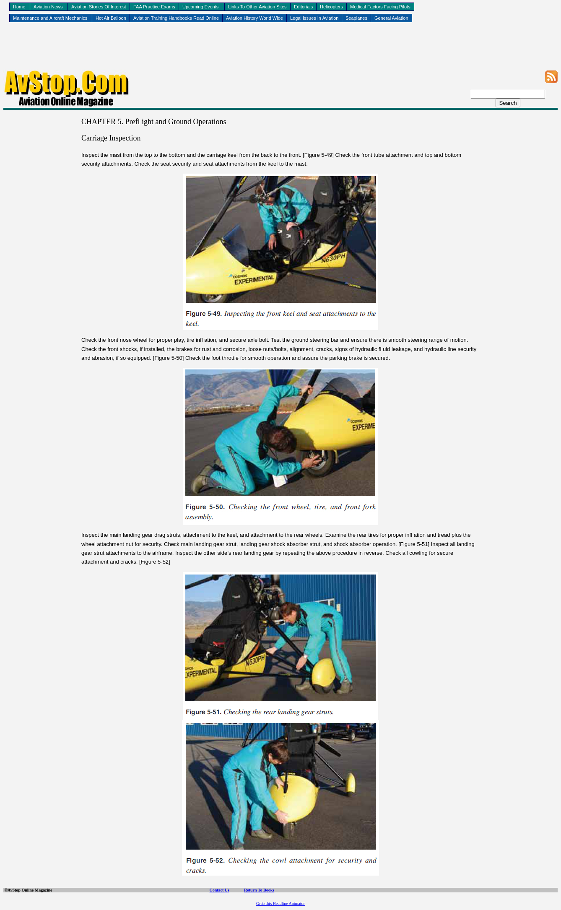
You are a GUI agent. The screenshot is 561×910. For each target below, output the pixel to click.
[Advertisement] (280, 51)
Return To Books (259, 890)
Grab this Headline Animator (280, 903)
